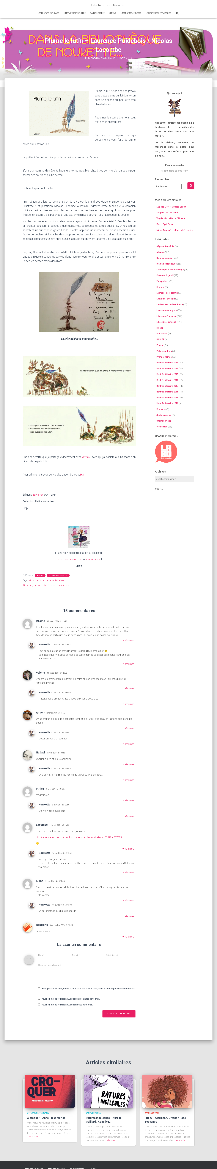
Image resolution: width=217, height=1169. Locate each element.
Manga (159, 327)
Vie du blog (162, 426)
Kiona (39, 880)
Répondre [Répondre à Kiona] (128, 900)
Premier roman (164, 357)
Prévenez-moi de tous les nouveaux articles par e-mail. (67, 1004)
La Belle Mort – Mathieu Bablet (171, 207)
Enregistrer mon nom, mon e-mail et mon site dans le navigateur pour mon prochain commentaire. (88, 988)
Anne (39, 712)
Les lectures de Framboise (158, 13)
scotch (69, 585)
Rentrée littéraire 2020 (167, 403)
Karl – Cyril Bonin (164, 224)
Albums (112, 13)
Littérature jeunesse (131, 13)
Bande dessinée (97, 13)
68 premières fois (165, 246)
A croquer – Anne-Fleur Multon (46, 1117)
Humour (160, 287)
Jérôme (86, 456)
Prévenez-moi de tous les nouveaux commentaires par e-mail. (70, 998)
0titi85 (40, 788)
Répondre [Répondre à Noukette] (128, 664)
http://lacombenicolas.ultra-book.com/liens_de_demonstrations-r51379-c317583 (79, 836)
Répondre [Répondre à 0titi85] (128, 800)
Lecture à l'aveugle (165, 298)
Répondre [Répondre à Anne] (128, 728)
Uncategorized (163, 421)
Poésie (159, 345)
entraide (40, 580)
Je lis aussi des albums (68, 559)
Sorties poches (163, 415)
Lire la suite (33, 1136)
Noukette (44, 644)
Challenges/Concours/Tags (170, 269)
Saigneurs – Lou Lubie (167, 212)
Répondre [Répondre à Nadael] (128, 764)
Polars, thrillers (164, 351)
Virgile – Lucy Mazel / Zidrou (170, 218)
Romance (161, 409)
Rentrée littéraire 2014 (167, 368)
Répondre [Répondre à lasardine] (128, 936)
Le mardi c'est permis (167, 293)
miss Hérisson (94, 559)
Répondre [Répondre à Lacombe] (128, 849)
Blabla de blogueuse (166, 264)
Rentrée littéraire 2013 (167, 362)
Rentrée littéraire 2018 (167, 392)
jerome (40, 620)
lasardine (42, 924)
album (32, 580)
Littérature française (48, 13)
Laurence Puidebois (55, 580)
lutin (44, 585)
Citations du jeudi (165, 275)
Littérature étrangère (75, 13)
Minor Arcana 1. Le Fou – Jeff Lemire (174, 230)
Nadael (40, 752)
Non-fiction (162, 333)
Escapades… (162, 281)
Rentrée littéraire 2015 (167, 374)
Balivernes (39, 494)
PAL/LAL (160, 339)
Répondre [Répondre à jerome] (128, 640)
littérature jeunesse (32, 585)
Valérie (40, 672)
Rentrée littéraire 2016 (167, 380)
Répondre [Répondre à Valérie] (128, 688)
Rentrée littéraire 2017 (167, 386)
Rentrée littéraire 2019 (167, 397)
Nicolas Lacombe (56, 585)
